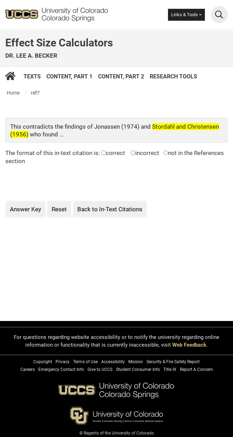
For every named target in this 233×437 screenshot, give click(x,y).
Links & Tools (186, 14)
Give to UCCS (100, 369)
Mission (135, 361)
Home (13, 93)
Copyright (42, 361)
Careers (27, 369)
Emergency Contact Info (61, 369)
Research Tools (173, 76)
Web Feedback (189, 345)
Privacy (63, 361)
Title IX (169, 369)
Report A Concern (196, 369)
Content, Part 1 (69, 76)
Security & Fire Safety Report (173, 361)
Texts (32, 76)
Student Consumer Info (138, 369)
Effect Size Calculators (59, 43)
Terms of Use (85, 361)
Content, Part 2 (121, 76)
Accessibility (113, 361)
